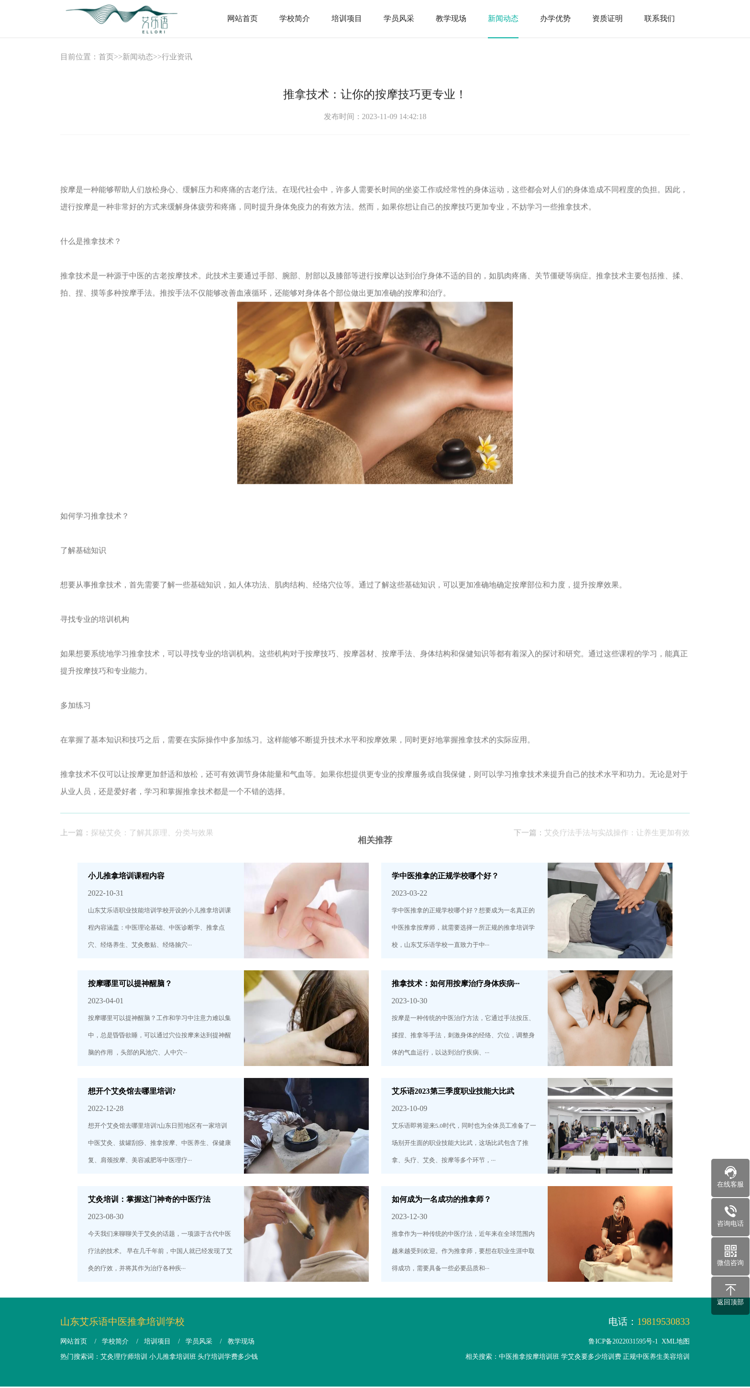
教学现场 (451, 18)
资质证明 (607, 18)
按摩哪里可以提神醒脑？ (130, 983)
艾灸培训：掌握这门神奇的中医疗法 (149, 1199)
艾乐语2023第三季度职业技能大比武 (453, 1091)
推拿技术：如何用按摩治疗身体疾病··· (456, 983)
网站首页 (242, 18)
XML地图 (676, 1341)
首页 (106, 57)
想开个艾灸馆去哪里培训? (132, 1091)
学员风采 (399, 18)
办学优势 (555, 18)
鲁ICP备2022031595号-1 (623, 1341)
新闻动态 (503, 18)
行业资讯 (177, 57)
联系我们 (659, 18)
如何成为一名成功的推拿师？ (441, 1199)
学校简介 (294, 18)
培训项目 (346, 18)
